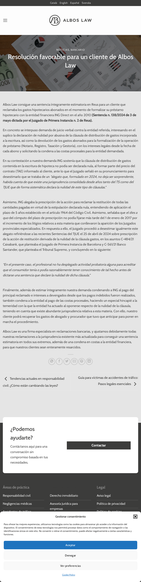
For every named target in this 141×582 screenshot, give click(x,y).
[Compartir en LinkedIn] (89, 361)
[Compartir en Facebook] (59, 361)
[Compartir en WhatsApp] (51, 361)
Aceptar (70, 545)
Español (74, 3)
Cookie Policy (68, 574)
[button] (135, 516)
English (64, 3)
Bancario (78, 50)
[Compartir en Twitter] (66, 361)
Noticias (62, 50)
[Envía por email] (74, 361)
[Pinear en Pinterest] (81, 361)
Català (53, 3)
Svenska (86, 3)
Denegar (70, 555)
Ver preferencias (70, 566)
